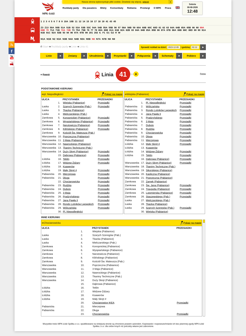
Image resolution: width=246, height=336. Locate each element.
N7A (98, 39)
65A (183, 27)
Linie (74, 46)
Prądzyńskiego (71, 196)
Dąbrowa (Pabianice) (74, 155)
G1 (108, 32)
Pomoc (203, 74)
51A (63, 27)
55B (111, 27)
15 (87, 21)
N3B (65, 39)
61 (160, 27)
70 (47, 30)
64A (172, 27)
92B (59, 32)
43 (111, 21)
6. (100, 32)
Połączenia (143, 55)
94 (67, 32)
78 (95, 30)
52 (73, 27)
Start (44, 46)
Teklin (66, 159)
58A (124, 27)
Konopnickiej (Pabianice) (76, 117)
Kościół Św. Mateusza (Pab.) (79, 132)
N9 (113, 39)
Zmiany (72, 55)
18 (99, 21)
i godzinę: (185, 47)
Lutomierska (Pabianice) (159, 192)
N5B (88, 39)
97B (82, 32)
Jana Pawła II (70, 200)
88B (179, 30)
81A (111, 30)
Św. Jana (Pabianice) (157, 185)
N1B (48, 39)
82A (122, 30)
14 (84, 21)
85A (148, 30)
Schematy (167, 55)
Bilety (103, 8)
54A (94, 27)
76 (88, 30)
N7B (104, 39)
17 (95, 21)
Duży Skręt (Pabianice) (75, 151)
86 (158, 30)
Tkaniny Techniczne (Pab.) (77, 147)
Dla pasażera (90, 8)
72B (68, 30)
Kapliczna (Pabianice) (158, 174)
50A (52, 27)
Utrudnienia (96, 55)
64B (178, 27)
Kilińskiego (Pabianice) (75, 129)
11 (76, 21)
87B (169, 30)
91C (48, 32)
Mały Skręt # (70, 170)
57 (119, 27)
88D (190, 30)
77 (92, 30)
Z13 (47, 27)
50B (57, 27)
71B (58, 30)
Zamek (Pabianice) (156, 181)
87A (163, 30)
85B (154, 30)
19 (103, 21)
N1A (43, 39)
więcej (146, 2)
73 (73, 30)
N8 (109, 39)
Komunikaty (116, 8)
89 (195, 30)
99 (86, 32)
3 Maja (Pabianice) (73, 140)
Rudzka (67, 185)
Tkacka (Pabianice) (73, 110)
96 (71, 32)
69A (202, 27)
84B (143, 30)
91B (43, 32)
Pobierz (191, 55)
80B (106, 30)
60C (150, 27)
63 (167, 27)
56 (115, 27)
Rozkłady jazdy (59, 46)
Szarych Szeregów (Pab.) (77, 106)
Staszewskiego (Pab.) (158, 196)
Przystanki (120, 55)
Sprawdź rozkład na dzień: (154, 47)
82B (128, 30)
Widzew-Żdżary (71, 162)
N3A (59, 39)
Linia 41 (84, 46)
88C (185, 30)
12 (80, 21)
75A (78, 30)
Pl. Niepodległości (73, 211)
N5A (82, 39)
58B (129, 27)
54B (100, 27)
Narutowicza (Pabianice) (76, 125)
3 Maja (66, 192)
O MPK (157, 8)
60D (155, 27)
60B (144, 27)
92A (54, 32)
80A (100, 30)
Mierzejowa (69, 174)
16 (91, 21)
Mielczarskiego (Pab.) (75, 114)
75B (83, 30)
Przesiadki (104, 102)
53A (78, 27)
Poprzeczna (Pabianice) (76, 136)
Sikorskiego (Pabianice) (159, 170)
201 (91, 32)
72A (63, 30)
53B (83, 27)
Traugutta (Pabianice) (158, 189)
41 (107, 21)
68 (197, 27)
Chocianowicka (71, 181)
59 (134, 27)
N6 (93, 39)
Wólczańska (69, 207)
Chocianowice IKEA (103, 302)
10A (66, 21)
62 (163, 27)
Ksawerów (68, 166)
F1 (103, 32)
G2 (112, 32)
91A (204, 30)
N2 (53, 39)
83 (132, 30)
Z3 (42, 27)
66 (193, 27)
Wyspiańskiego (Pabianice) (78, 121)
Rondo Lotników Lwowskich (78, 204)
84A (137, 30)
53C (89, 27)
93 (64, 32)
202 (96, 32)
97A (76, 32)
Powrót (46, 74)
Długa (66, 177)
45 (114, 21)
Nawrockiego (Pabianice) (77, 144)
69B (43, 30)
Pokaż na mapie (111, 94)
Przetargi (145, 8)
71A (52, 30)
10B (71, 21)
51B (68, 27)
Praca (168, 8)
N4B (76, 39)
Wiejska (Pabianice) (74, 102)
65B (189, 27)
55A (105, 27)
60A (139, 27)
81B (117, 30)
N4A (70, 39)
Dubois (67, 189)
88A (174, 30)
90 (199, 30)
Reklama (131, 8)
